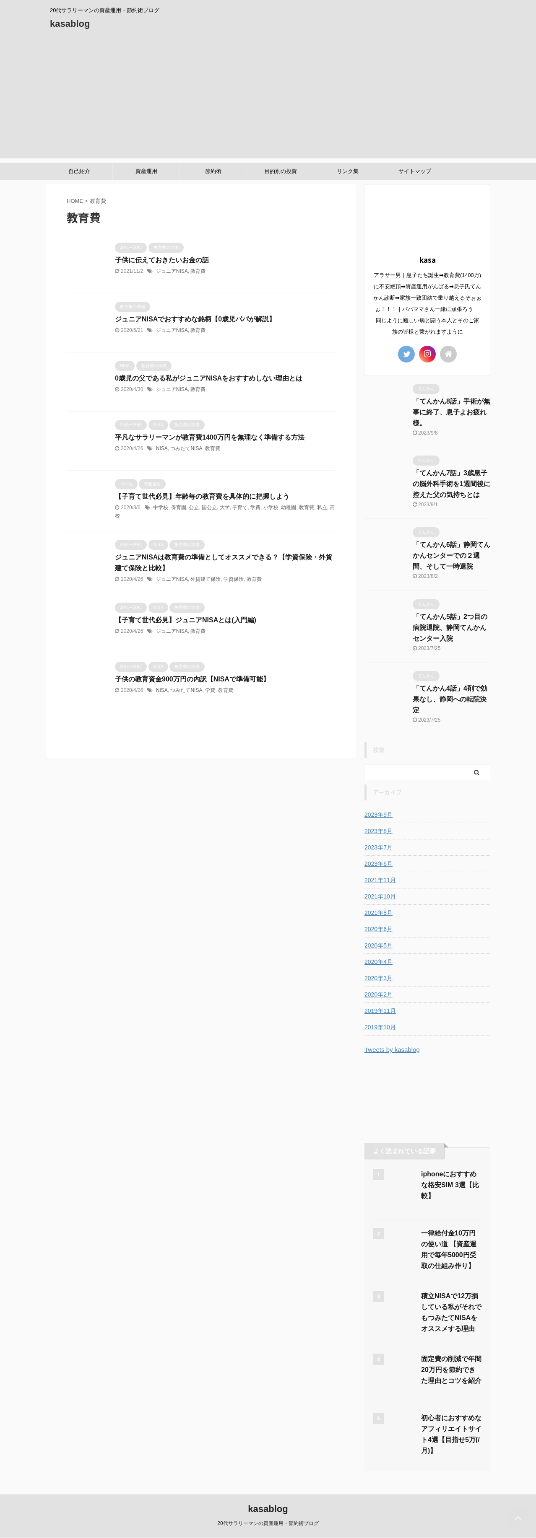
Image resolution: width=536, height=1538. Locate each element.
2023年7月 (378, 847)
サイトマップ (414, 171)
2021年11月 (380, 880)
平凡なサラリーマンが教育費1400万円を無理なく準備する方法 (209, 437)
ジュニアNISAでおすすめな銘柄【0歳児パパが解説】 (195, 319)
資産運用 (146, 171)
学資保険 (234, 579)
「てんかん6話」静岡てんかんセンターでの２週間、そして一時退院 (451, 555)
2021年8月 (378, 912)
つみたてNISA (186, 448)
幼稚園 (288, 507)
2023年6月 (378, 863)
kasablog (70, 23)
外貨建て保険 (205, 579)
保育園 (178, 507)
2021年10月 (380, 896)
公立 (194, 507)
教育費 (198, 271)
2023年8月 (378, 831)
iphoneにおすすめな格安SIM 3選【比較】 (450, 1184)
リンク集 (348, 171)
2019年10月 (380, 1027)
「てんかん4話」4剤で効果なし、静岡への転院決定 (450, 699)
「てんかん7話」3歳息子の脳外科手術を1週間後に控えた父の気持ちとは (451, 483)
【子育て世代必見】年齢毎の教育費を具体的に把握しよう (202, 496)
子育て (239, 507)
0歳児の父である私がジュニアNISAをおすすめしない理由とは (208, 378)
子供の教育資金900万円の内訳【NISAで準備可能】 (192, 679)
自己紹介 (79, 171)
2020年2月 (378, 994)
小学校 (270, 507)
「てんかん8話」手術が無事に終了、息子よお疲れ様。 (451, 412)
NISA (162, 448)
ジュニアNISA (172, 271)
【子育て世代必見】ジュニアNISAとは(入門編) (185, 620)
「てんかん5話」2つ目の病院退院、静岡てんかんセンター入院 (450, 627)
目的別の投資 (280, 171)
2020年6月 (378, 929)
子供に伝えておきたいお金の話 (162, 260)
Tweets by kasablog (392, 1049)
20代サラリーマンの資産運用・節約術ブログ (267, 1523)
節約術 (213, 171)
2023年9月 (378, 814)
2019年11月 (380, 1010)
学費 (255, 507)
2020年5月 (378, 945)
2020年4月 (378, 961)
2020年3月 (378, 978)
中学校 (160, 507)
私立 (322, 507)
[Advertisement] (268, 99)
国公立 (209, 507)
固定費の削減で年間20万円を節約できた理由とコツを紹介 (451, 1369)
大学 (225, 507)
